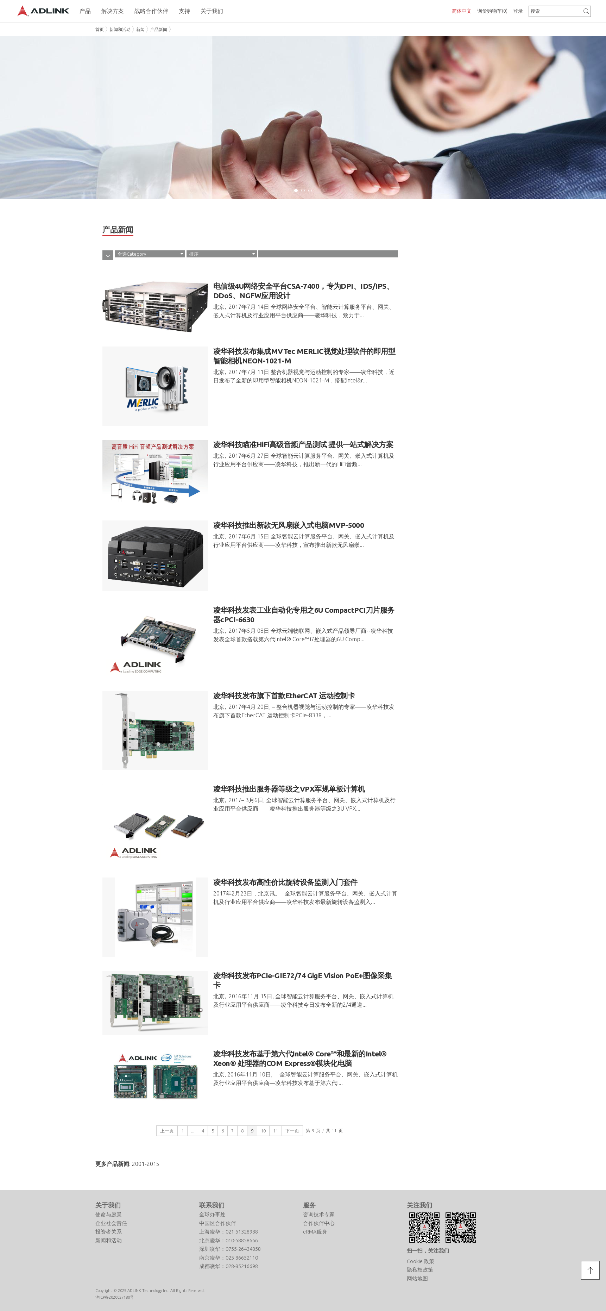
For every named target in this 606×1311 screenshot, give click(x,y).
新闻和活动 (120, 29)
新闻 (140, 29)
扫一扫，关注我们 (428, 1251)
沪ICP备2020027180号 (114, 1297)
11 (275, 1130)
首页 (99, 29)
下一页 (292, 1130)
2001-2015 (145, 1164)
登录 (518, 11)
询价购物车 (492, 11)
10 (263, 1130)
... (192, 1130)
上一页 (167, 1130)
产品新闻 (158, 29)
